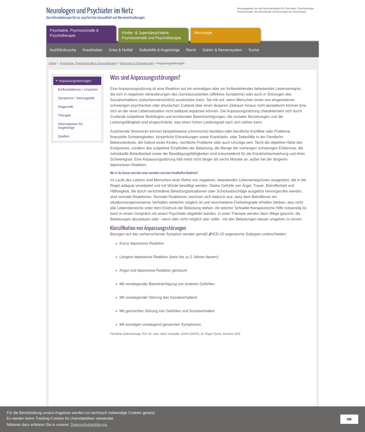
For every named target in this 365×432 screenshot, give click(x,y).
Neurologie (203, 33)
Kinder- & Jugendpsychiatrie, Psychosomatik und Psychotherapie (151, 35)
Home (52, 63)
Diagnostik (65, 107)
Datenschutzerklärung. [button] (89, 425)
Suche (254, 50)
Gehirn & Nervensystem (222, 50)
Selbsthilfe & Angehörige (159, 50)
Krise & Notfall (120, 50)
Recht (191, 50)
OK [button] (349, 419)
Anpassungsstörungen (75, 81)
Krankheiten (92, 50)
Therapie (64, 115)
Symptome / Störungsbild (76, 98)
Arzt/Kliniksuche (63, 50)
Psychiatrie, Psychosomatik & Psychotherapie (74, 33)
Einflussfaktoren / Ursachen (78, 89)
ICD (215, 234)
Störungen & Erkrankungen (137, 63)
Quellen (63, 136)
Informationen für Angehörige (70, 126)
